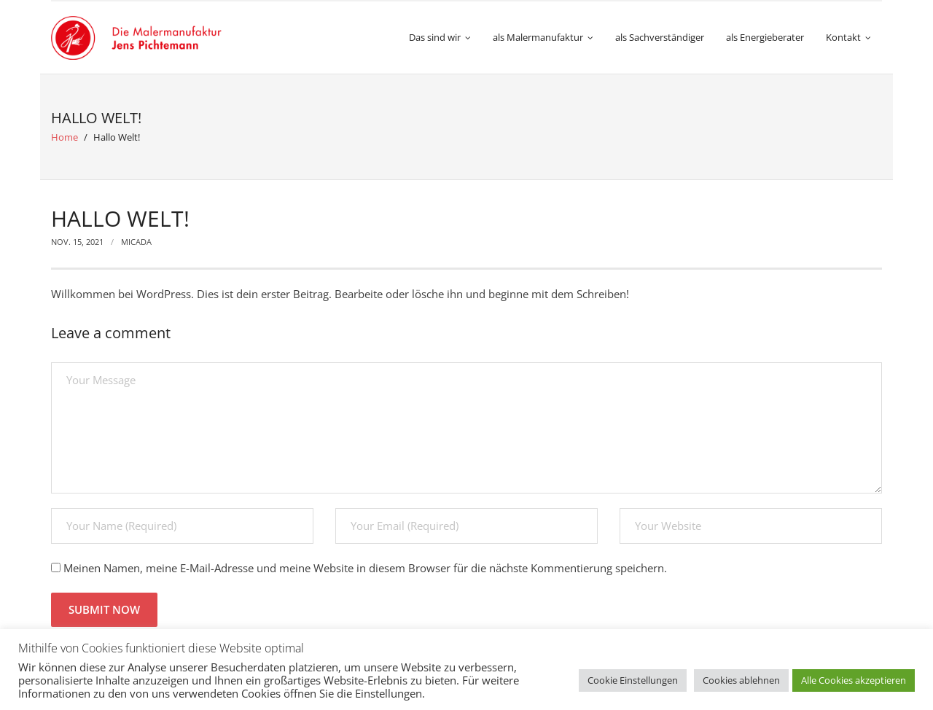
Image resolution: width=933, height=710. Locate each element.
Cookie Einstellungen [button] (632, 680)
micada (136, 241)
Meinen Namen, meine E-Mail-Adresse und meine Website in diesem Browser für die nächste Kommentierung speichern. (365, 568)
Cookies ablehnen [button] (741, 680)
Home (64, 137)
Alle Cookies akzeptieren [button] (853, 680)
